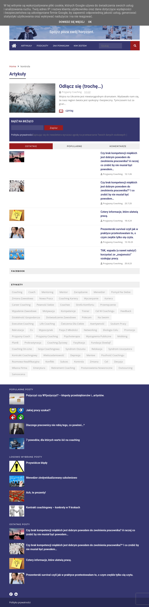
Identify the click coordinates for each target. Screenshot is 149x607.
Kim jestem (80, 45)
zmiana (94, 361)
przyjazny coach (21, 336)
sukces (64, 361)
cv (31, 330)
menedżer (99, 292)
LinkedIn (16, 594)
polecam (87, 317)
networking (90, 330)
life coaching (47, 323)
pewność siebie (45, 304)
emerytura (39, 368)
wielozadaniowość (53, 355)
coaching (17, 292)
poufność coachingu (112, 355)
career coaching (21, 304)
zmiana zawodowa (22, 298)
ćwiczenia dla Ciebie (72, 323)
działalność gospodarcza (26, 317)
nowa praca (46, 298)
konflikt (49, 361)
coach (31, 292)
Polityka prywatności (21, 134)
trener (85, 311)
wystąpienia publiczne (98, 336)
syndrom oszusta (75, 349)
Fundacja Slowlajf (100, 342)
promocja (129, 330)
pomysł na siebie (121, 292)
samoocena (18, 374)
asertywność (97, 323)
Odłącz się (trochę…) (81, 86)
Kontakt (64, 55)
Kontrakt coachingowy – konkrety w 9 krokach (53, 507)
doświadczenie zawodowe (61, 317)
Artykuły (26, 45)
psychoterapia (72, 336)
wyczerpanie (91, 298)
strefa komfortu (85, 304)
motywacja (49, 311)
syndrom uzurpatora (120, 349)
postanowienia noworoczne (96, 368)
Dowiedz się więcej (71, 21)
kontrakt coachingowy (24, 355)
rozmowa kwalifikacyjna (25, 361)
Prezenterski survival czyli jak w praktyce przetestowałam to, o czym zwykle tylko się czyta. (119, 233)
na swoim (103, 317)
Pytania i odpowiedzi (24, 55)
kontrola (79, 361)
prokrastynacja (33, 342)
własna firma (19, 368)
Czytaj (69, 110)
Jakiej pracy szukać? (38, 410)
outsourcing (126, 368)
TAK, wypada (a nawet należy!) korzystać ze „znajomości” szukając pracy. (118, 254)
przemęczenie (108, 304)
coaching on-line (22, 349)
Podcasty (42, 45)
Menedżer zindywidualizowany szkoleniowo (51, 477)
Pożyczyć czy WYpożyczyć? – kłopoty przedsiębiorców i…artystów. (65, 395)
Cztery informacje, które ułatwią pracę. (48, 560)
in (78, 55)
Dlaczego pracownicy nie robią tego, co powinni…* (55, 425)
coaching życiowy (57, 342)
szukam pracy (118, 323)
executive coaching (23, 323)
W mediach (48, 55)
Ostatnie (31, 146)
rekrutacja (18, 330)
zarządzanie (81, 292)
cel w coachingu (105, 311)
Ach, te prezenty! (36, 492)
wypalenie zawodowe (24, 311)
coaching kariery (68, 298)
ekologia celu (110, 330)
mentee (91, 355)
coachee (65, 304)
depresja (75, 355)
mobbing (122, 336)
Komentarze (118, 146)
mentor (63, 292)
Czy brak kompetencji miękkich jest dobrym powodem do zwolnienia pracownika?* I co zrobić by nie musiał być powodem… (119, 190)
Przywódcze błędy (36, 462)
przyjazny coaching (47, 336)
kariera (109, 298)
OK (90, 21)
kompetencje (68, 311)
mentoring (47, 292)
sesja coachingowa (48, 349)
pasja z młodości (68, 330)
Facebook (11, 594)
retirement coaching (63, 368)
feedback (126, 311)
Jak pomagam (61, 45)
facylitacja (79, 342)
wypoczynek (46, 330)
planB (15, 342)
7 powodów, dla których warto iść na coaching (53, 439)
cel (106, 361)
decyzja (118, 361)
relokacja (97, 349)
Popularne (74, 146)
